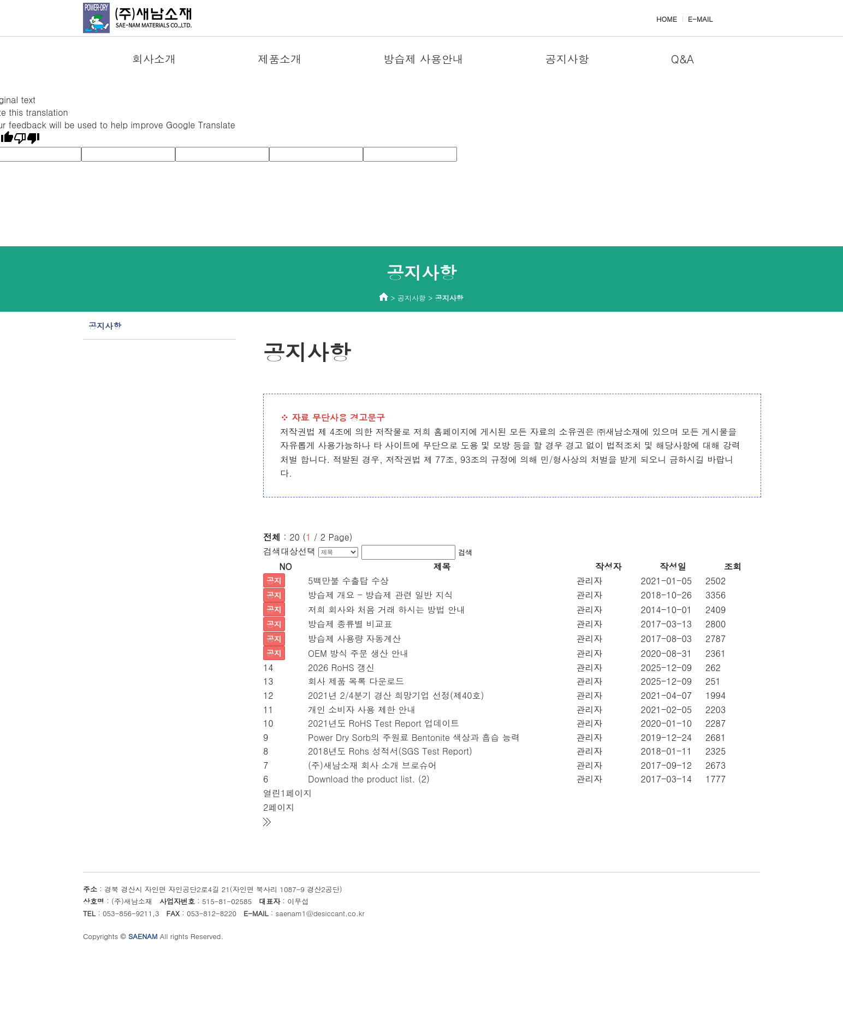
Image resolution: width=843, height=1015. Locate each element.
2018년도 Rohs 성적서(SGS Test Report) (390, 751)
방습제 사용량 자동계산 (354, 638)
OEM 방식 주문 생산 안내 (358, 653)
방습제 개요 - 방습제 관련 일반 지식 (380, 595)
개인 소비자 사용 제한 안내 (361, 709)
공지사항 (104, 325)
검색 (465, 552)
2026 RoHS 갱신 (341, 667)
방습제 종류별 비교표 (350, 624)
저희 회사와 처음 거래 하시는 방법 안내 (386, 609)
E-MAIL (700, 19)
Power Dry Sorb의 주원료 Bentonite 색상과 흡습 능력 (414, 737)
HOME (666, 19)
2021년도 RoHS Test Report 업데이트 (383, 723)
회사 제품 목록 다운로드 (356, 681)
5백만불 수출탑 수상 (348, 580)
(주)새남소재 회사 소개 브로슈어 (372, 765)
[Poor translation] (27, 138)
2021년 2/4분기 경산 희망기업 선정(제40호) (396, 695)
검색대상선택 (289, 551)
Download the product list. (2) (369, 779)
